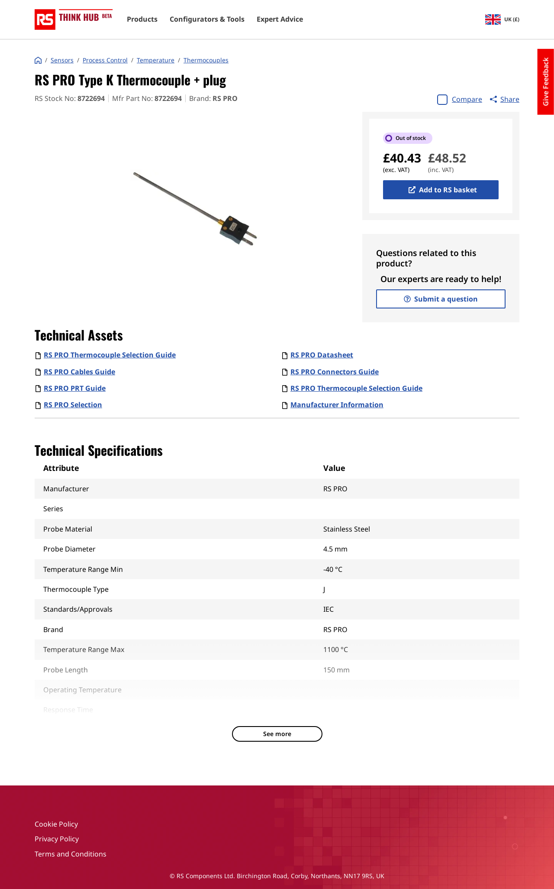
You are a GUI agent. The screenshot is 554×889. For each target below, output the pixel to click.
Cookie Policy (56, 824)
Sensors (62, 60)
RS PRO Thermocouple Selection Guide (110, 355)
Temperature (155, 60)
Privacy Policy (57, 839)
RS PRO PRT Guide (75, 388)
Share (504, 99)
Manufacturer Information (336, 404)
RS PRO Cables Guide (79, 371)
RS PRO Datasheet (321, 355)
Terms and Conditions (70, 854)
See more (277, 734)
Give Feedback (546, 82)
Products (142, 19)
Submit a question (441, 299)
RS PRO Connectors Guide (334, 371)
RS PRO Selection (73, 404)
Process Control (105, 60)
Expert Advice (280, 19)
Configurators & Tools (207, 19)
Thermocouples (206, 60)
